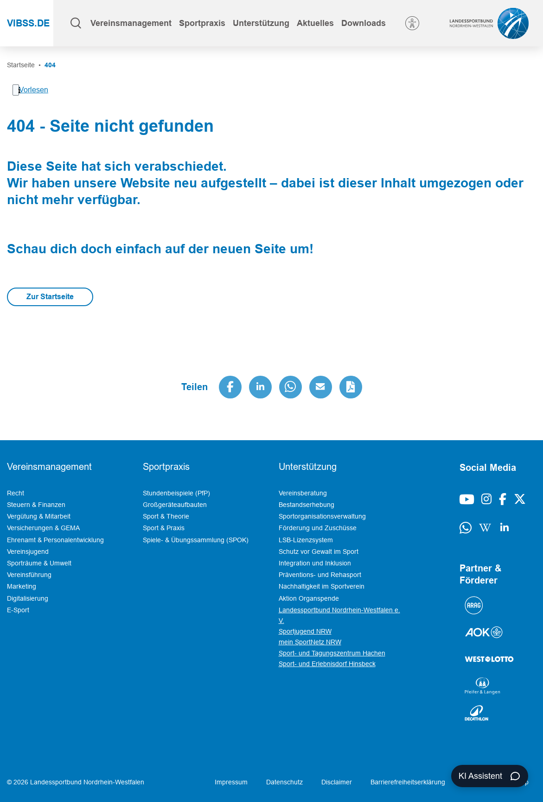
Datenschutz (284, 782)
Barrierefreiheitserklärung (408, 782)
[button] (131, 23)
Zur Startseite (50, 296)
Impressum (231, 782)
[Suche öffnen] (76, 23)
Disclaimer (336, 782)
